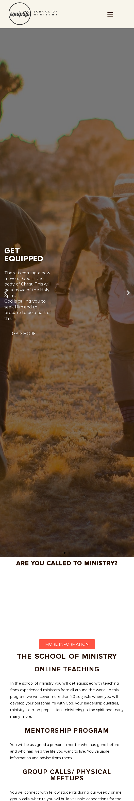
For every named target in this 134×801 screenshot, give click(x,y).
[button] (64, 553)
